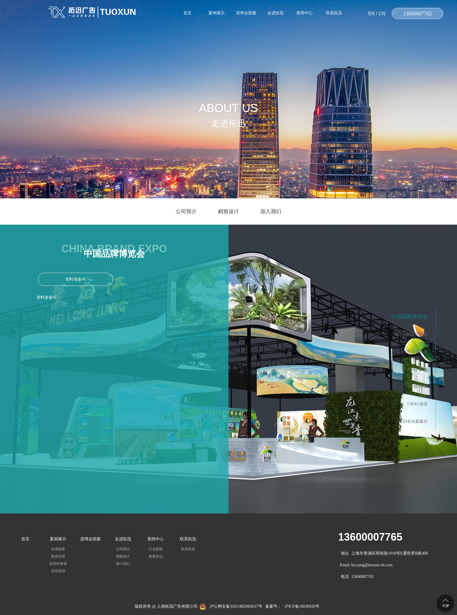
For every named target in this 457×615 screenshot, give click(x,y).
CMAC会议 (417, 404)
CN (382, 13)
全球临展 (58, 549)
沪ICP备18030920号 (301, 606)
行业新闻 (156, 549)
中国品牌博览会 (409, 316)
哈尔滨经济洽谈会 (411, 334)
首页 (187, 13)
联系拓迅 (334, 13)
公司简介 (186, 211)
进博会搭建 (246, 13)
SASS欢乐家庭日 (413, 421)
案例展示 (216, 13)
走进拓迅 (275, 13)
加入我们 (270, 211)
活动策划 (58, 571)
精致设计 (228, 211)
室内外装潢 (58, 564)
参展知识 (156, 556)
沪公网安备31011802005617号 (236, 606)
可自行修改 (417, 351)
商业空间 (58, 556)
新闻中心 (304, 13)
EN (371, 13)
